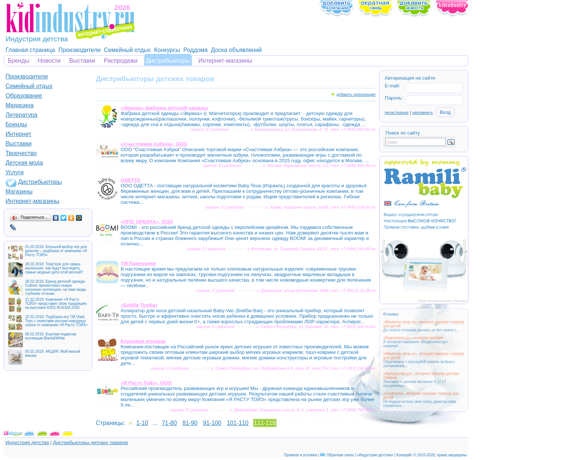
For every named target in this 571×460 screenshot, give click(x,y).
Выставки (82, 61)
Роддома (195, 50)
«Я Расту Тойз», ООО (146, 383)
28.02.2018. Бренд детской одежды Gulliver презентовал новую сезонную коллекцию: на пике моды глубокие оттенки (55, 287)
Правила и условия (300, 455)
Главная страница (30, 50)
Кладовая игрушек (143, 341)
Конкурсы (167, 50)
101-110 (238, 423)
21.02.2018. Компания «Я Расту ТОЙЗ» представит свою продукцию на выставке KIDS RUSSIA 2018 (56, 303)
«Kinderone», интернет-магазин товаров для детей (421, 395)
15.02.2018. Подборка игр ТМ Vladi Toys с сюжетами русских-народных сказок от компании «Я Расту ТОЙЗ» (56, 321)
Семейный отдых (127, 50)
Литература (21, 115)
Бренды (18, 61)
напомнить (422, 112)
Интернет (18, 134)
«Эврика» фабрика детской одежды (164, 108)
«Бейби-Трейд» (139, 305)
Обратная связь (340, 455)
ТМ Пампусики (138, 263)
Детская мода (24, 163)
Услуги (15, 172)
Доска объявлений (236, 50)
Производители (79, 50)
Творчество (21, 153)
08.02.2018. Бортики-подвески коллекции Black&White (50, 336)
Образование (24, 96)
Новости (49, 61)
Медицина (20, 105)
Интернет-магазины (225, 61)
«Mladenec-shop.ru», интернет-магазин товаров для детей (423, 324)
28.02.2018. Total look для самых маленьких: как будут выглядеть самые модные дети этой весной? (54, 268)
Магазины (19, 191)
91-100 (212, 423)
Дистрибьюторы (168, 61)
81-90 (189, 423)
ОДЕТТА (131, 180)
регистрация (396, 112)
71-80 (169, 423)
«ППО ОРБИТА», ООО (147, 221)
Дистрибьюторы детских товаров (90, 442)
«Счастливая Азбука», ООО (154, 144)
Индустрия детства (27, 442)
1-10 (142, 423)
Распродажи (121, 61)
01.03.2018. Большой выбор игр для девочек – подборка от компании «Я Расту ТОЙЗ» (56, 251)
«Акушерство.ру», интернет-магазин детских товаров (421, 376)
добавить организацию (356, 95)
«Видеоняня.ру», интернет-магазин (413, 338)
